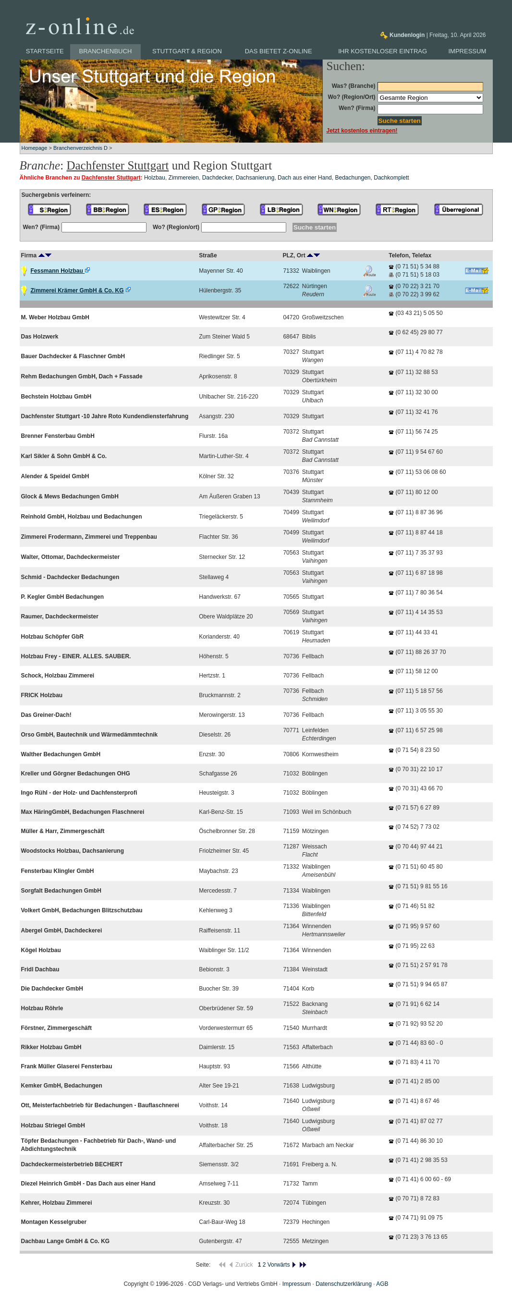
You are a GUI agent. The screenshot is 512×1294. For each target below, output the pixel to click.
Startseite (45, 51)
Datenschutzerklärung (344, 1284)
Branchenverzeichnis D (80, 148)
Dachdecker (217, 177)
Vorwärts (282, 1264)
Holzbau (154, 177)
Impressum (468, 51)
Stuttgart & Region (187, 51)
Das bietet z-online (278, 51)
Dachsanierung (255, 177)
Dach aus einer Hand (305, 177)
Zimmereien (184, 177)
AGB (382, 1284)
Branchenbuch (105, 51)
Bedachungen (352, 177)
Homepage (35, 148)
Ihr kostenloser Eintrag (382, 51)
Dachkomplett (391, 177)
